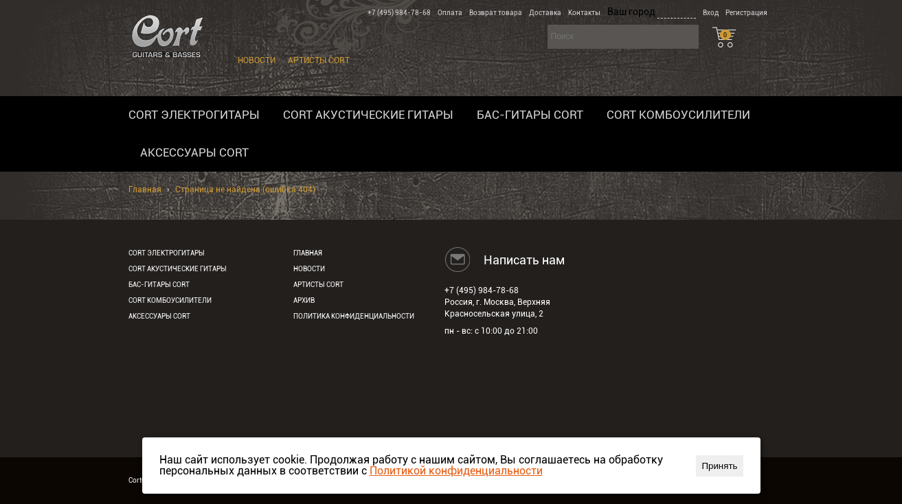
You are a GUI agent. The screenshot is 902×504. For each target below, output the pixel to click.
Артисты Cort (319, 60)
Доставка (545, 12)
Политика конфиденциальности (353, 316)
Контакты (584, 12)
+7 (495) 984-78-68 (399, 12)
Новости (256, 60)
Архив (304, 300)
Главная (144, 189)
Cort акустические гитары (368, 115)
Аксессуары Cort (194, 152)
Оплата (450, 12)
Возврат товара (495, 12)
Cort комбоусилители (678, 115)
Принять (719, 466)
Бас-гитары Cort (530, 115)
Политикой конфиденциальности (456, 470)
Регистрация (746, 12)
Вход (711, 12)
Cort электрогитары (194, 115)
